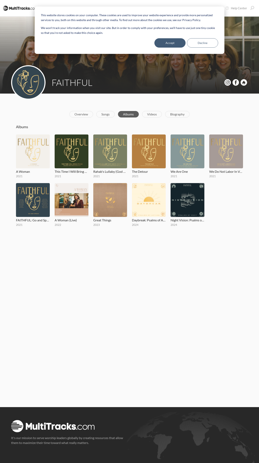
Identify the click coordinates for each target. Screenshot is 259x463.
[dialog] (129, 30)
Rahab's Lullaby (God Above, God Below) (110, 171)
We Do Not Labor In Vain (226, 171)
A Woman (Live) (66, 220)
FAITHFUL (72, 82)
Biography (177, 114)
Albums (128, 114)
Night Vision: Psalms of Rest (187, 220)
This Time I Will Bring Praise (71, 171)
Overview (81, 114)
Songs (105, 114)
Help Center (236, 8)
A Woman (23, 171)
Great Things (102, 220)
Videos (152, 114)
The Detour (140, 171)
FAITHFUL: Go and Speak (33, 220)
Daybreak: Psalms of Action (149, 220)
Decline (202, 43)
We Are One (179, 171)
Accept (170, 43)
